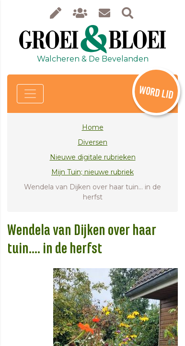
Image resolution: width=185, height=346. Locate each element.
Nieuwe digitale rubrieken (93, 157)
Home (93, 127)
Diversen (92, 142)
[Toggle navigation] (30, 93)
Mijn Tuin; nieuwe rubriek (92, 172)
